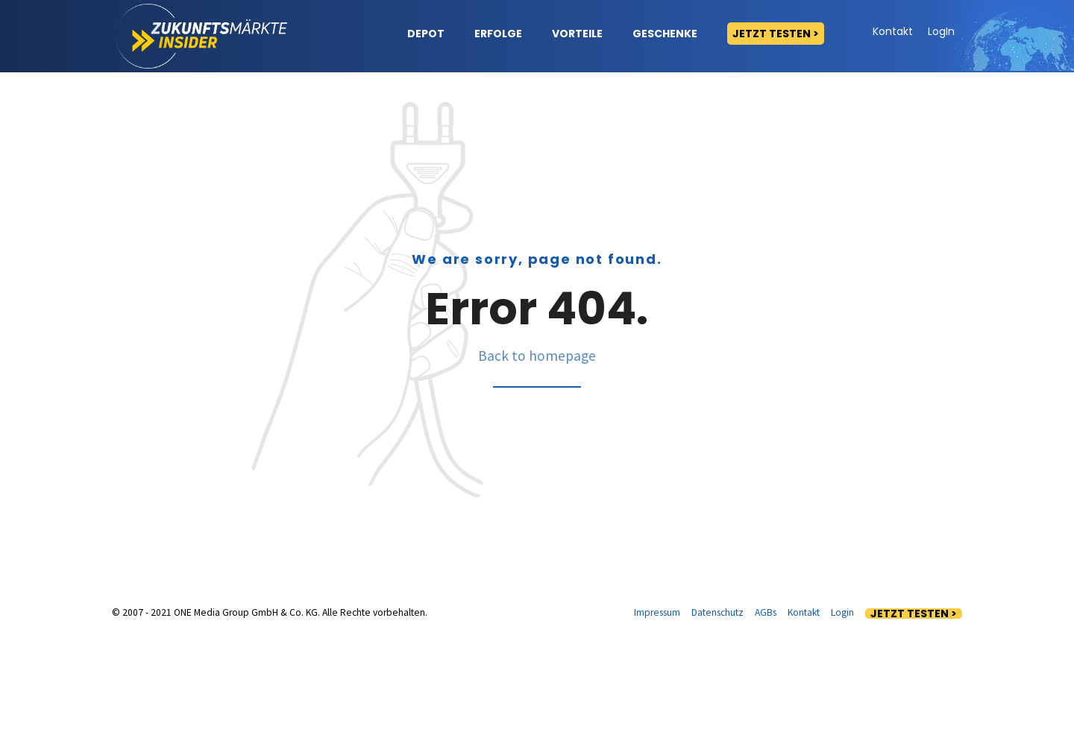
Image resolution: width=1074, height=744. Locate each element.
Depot (426, 33)
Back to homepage (537, 462)
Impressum (657, 719)
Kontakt (893, 31)
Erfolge (498, 33)
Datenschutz (717, 719)
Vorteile (577, 33)
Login (842, 719)
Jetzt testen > (775, 33)
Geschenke (664, 33)
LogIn (941, 31)
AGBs (765, 719)
